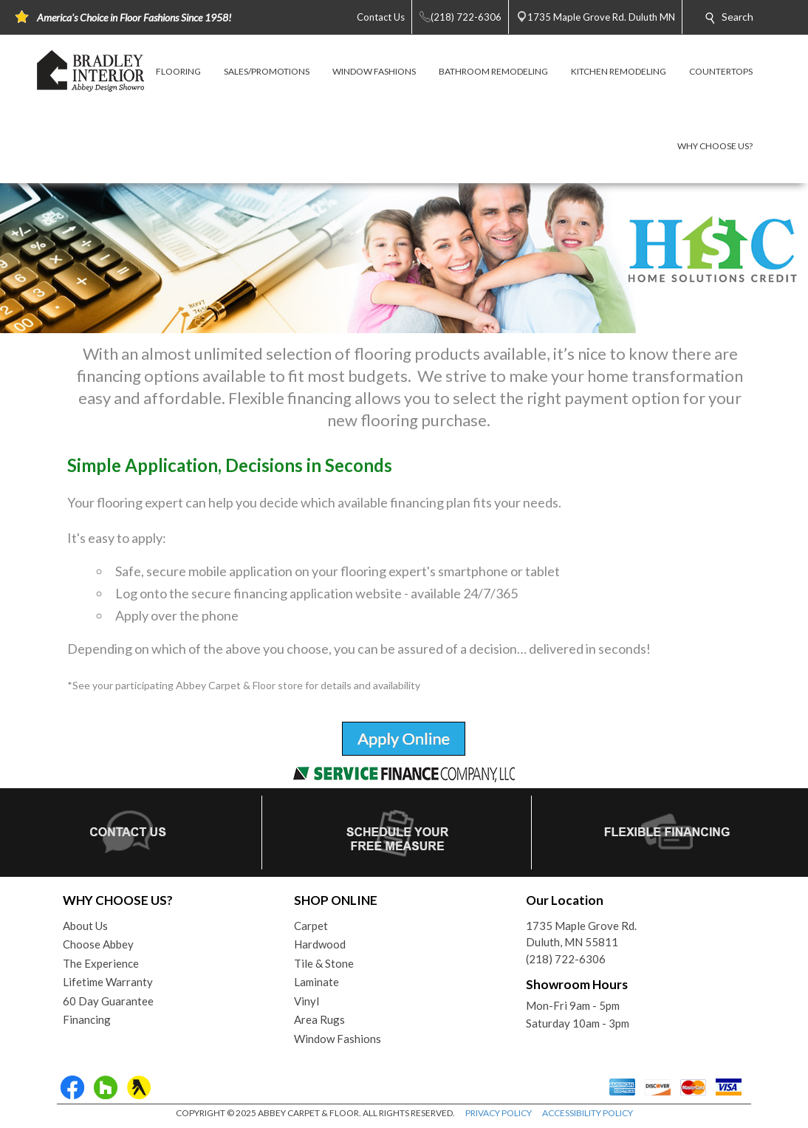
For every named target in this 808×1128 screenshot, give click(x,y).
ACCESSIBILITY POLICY (587, 1112)
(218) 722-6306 (566, 958)
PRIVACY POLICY (498, 1112)
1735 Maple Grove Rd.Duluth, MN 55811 (581, 934)
